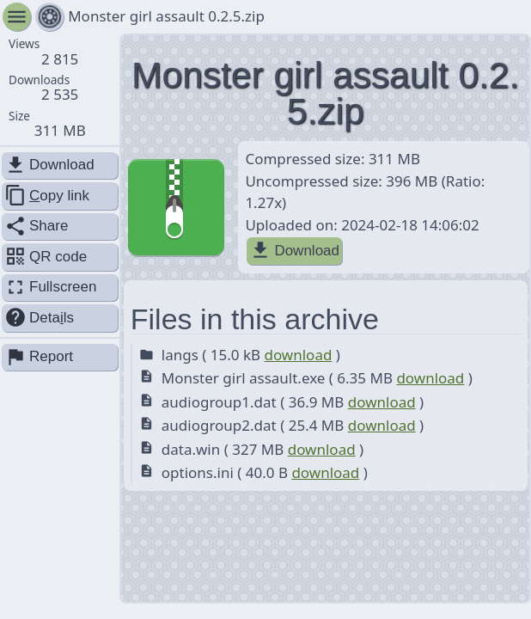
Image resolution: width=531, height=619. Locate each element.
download (298, 355)
